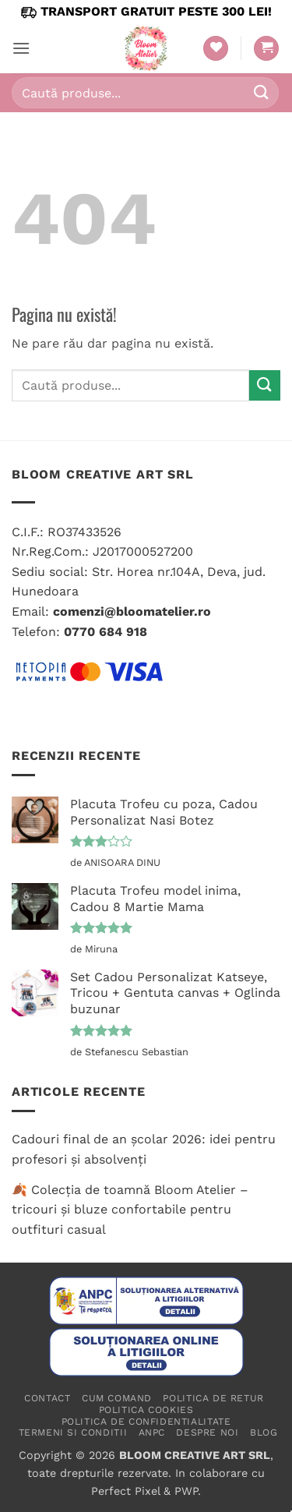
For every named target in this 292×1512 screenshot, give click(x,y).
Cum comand (117, 1398)
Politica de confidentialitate (146, 1421)
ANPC (152, 1432)
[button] (21, 48)
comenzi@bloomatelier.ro (132, 611)
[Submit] (261, 92)
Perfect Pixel (125, 1491)
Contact (47, 1398)
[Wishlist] (215, 49)
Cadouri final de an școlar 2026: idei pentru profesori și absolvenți (144, 1149)
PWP (186, 1491)
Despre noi (207, 1432)
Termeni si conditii (73, 1432)
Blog (263, 1432)
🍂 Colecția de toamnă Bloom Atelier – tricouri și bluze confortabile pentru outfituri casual (130, 1209)
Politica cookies (146, 1409)
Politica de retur (213, 1398)
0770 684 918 (105, 631)
